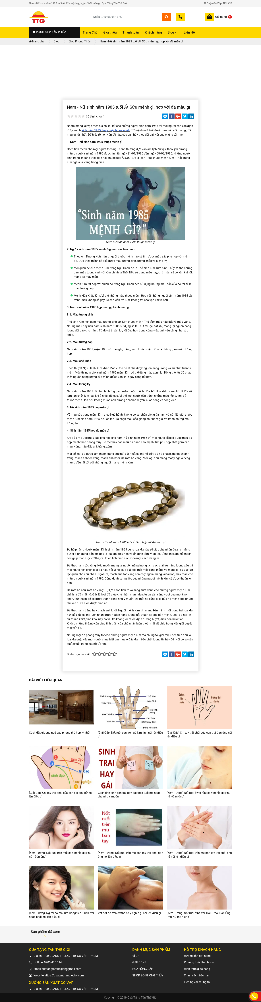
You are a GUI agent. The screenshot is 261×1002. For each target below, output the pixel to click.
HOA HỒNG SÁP (142, 969)
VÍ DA (135, 956)
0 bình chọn (95, 116)
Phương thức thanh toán (199, 962)
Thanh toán (131, 32)
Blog (172, 34)
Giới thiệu (110, 32)
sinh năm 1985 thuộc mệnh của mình (106, 130)
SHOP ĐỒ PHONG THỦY (147, 975)
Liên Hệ (189, 32)
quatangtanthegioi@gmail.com (61, 969)
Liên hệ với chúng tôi (197, 982)
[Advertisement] (130, 72)
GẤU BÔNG (139, 962)
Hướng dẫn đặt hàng (197, 956)
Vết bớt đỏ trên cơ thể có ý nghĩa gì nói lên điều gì (129, 913)
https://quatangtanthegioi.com (64, 975)
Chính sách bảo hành (197, 975)
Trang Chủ (90, 32)
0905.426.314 (53, 962)
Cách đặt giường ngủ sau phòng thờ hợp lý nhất (59, 732)
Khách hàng (153, 32)
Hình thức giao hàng (197, 969)
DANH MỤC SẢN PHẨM (49, 32)
